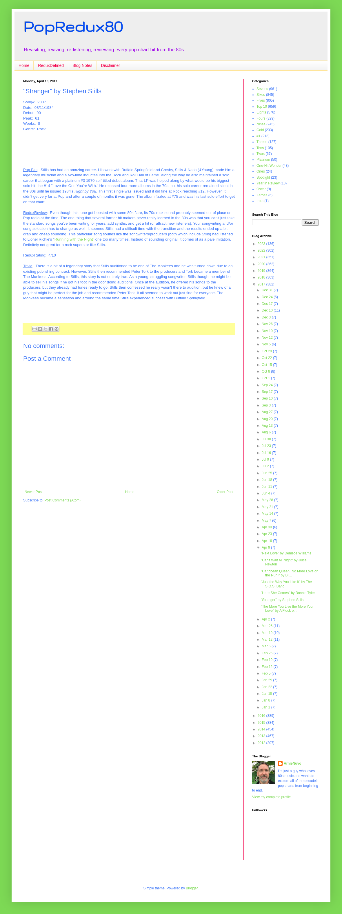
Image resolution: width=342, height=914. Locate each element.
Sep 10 (268, 398)
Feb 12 (268, 667)
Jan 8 (266, 700)
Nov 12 (268, 338)
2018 (262, 277)
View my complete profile (271, 797)
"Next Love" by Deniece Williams (286, 553)
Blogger (192, 888)
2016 (262, 716)
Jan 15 (267, 694)
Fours (260, 118)
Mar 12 (268, 640)
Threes (261, 142)
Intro (259, 201)
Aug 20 (268, 419)
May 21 (268, 507)
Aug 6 (267, 432)
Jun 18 (267, 480)
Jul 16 (267, 453)
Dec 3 (267, 317)
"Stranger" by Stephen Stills (282, 600)
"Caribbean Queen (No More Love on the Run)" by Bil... (289, 573)
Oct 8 (266, 371)
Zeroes (261, 195)
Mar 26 (268, 626)
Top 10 (261, 107)
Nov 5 (267, 344)
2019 (262, 271)
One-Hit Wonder (268, 166)
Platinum (263, 159)
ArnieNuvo (292, 763)
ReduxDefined (51, 65)
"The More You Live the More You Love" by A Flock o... (286, 609)
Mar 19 (268, 633)
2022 (262, 250)
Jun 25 (267, 473)
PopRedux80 (73, 26)
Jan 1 (266, 707)
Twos (260, 154)
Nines (260, 124)
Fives (260, 100)
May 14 (268, 514)
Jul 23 (267, 446)
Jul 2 (266, 466)
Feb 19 (268, 660)
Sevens (262, 89)
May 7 (267, 521)
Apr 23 (267, 534)
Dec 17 (268, 304)
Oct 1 (266, 378)
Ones (260, 171)
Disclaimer (110, 65)
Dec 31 (268, 290)
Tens (260, 148)
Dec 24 (268, 297)
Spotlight (263, 177)
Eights (261, 112)
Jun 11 (267, 487)
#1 (258, 136)
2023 (262, 244)
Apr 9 (266, 547)
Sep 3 (267, 405)
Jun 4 (266, 493)
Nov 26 (268, 324)
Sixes (260, 95)
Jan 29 (267, 680)
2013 (262, 736)
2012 (262, 743)
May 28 (268, 500)
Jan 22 (267, 687)
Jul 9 (266, 459)
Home (24, 65)
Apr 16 (267, 541)
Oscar (261, 189)
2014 (262, 729)
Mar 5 (267, 646)
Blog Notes (82, 65)
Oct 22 (267, 358)
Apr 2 (266, 619)
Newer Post (34, 492)
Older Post (225, 492)
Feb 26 (268, 653)
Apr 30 (267, 527)
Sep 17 (268, 392)
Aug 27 (268, 412)
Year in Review (268, 183)
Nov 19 (268, 331)
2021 (262, 257)
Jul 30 (267, 439)
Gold (260, 130)
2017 (262, 284)
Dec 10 (268, 310)
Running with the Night (73, 239)
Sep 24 (268, 385)
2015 (262, 723)
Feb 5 (267, 673)
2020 (262, 264)
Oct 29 (267, 351)
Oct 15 (267, 365)
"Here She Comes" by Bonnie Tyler (288, 593)
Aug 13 (268, 426)
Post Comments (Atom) (62, 500)
